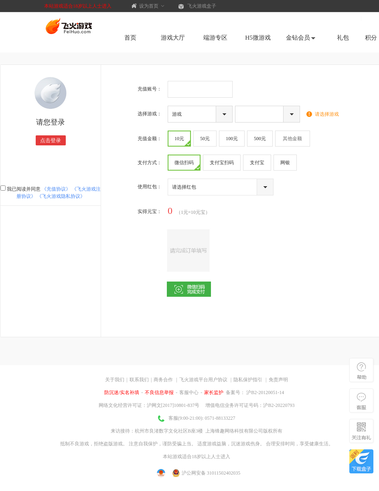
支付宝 (257, 162)
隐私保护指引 (247, 379)
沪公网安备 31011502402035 (206, 473)
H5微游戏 (257, 37)
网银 (285, 162)
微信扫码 (187, 165)
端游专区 (215, 37)
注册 (350, 18)
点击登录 (50, 140)
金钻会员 (300, 37)
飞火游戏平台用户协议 (203, 379)
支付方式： (150, 162)
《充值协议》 (56, 189)
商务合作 (163, 379)
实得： (150, 211)
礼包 (343, 37)
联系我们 (139, 379)
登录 (371, 18)
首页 (130, 37)
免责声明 (278, 379)
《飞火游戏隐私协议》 (61, 196)
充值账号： (150, 89)
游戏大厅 (173, 37)
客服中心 (189, 392)
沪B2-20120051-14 (264, 392)
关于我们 (114, 379)
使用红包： (150, 186)
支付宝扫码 (222, 162)
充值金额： (150, 138)
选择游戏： (150, 114)
